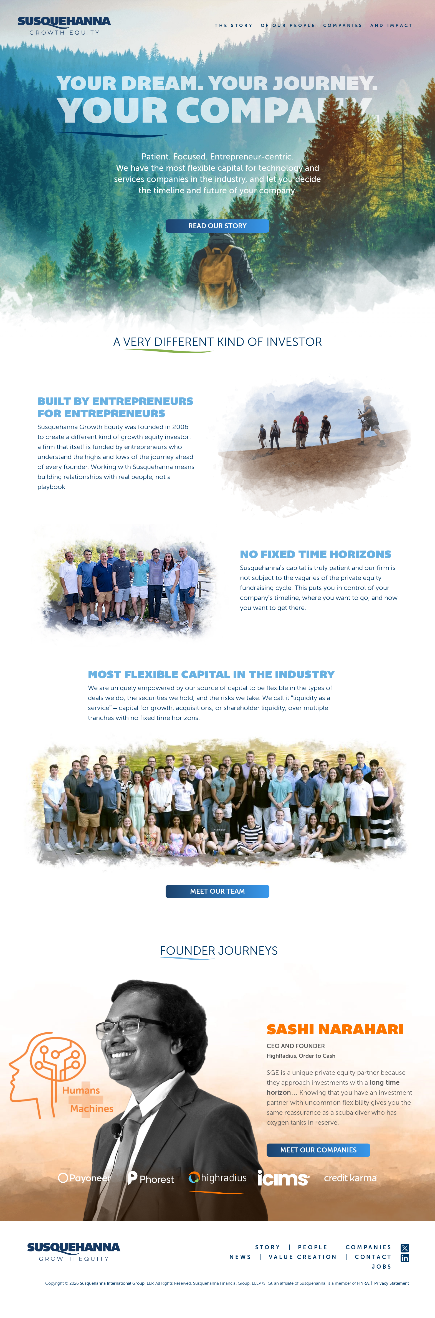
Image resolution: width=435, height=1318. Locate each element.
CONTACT (373, 1257)
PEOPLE (313, 1247)
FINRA (363, 1283)
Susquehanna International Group (112, 1283)
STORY (268, 1247)
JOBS (382, 1266)
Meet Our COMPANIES (318, 1150)
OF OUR (288, 25)
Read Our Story (217, 226)
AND (391, 25)
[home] (71, 26)
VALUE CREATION (303, 1257)
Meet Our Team (217, 891)
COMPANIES (369, 1247)
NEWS (240, 1257)
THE (234, 25)
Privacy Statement (391, 1283)
